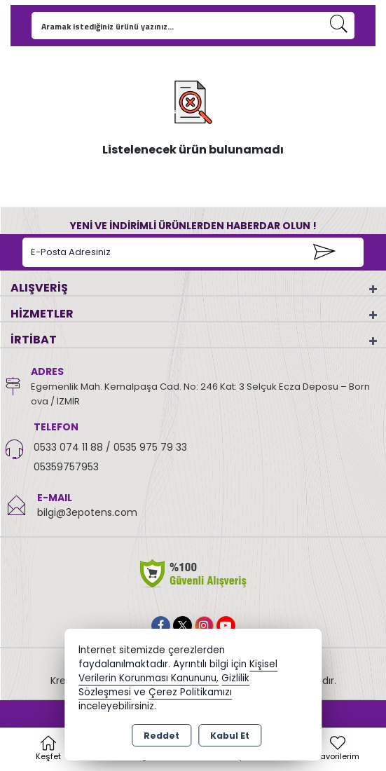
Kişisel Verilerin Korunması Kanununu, (177, 671)
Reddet (161, 736)
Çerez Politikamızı (190, 692)
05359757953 (66, 467)
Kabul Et (229, 736)
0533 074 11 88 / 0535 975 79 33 (110, 447)
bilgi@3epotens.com (87, 512)
